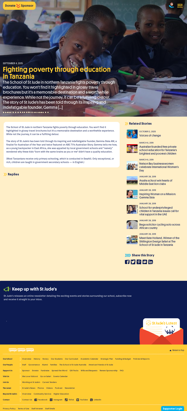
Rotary (46, 359)
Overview (26, 359)
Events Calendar (60, 376)
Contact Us (27, 400)
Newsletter (70, 388)
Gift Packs (74, 370)
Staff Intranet (37, 409)
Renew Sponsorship (109, 370)
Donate (35, 370)
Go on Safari (45, 376)
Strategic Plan (107, 359)
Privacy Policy (9, 409)
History (37, 359)
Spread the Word (59, 370)
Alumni (45, 365)
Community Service (42, 394)
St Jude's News (28, 388)
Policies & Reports (141, 359)
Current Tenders (50, 382)
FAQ (122, 370)
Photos (41, 388)
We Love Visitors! (30, 376)
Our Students (57, 359)
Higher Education (61, 394)
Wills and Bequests (89, 370)
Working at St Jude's (31, 382)
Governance (34, 365)
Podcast (59, 388)
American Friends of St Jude (101, 365)
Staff (24, 365)
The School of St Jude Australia (72, 365)
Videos (49, 388)
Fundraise (45, 370)
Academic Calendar (89, 359)
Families (53, 365)
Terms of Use (23, 409)
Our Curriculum (71, 359)
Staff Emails (50, 409)
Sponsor (26, 370)
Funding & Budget (123, 359)
